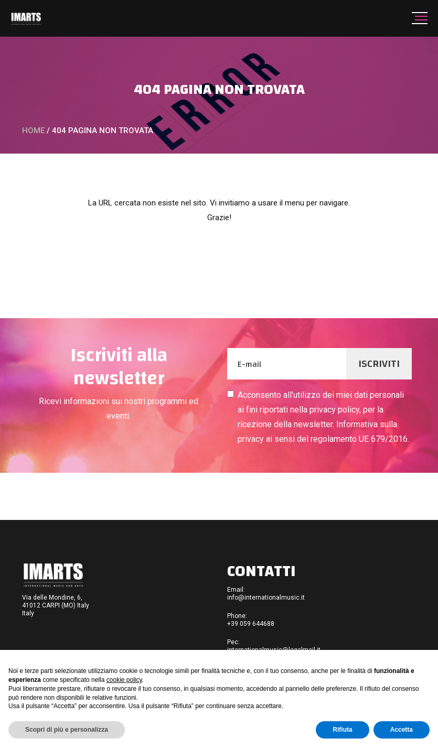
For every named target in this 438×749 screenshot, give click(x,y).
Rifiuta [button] (342, 729)
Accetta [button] (401, 729)
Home (33, 130)
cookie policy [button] (124, 679)
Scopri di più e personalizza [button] (66, 729)
